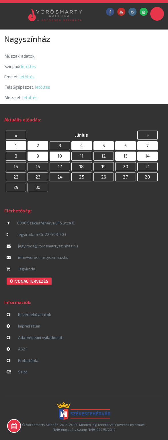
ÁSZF (17, 348)
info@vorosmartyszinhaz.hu (38, 257)
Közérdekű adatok (29, 314)
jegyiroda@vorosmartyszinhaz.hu (42, 245)
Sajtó (17, 371)
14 (147, 155)
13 (126, 155)
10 (60, 155)
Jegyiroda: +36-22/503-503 (36, 234)
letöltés (28, 66)
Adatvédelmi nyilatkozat (34, 337)
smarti (140, 424)
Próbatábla (22, 360)
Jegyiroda (21, 268)
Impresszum (23, 325)
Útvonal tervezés (29, 281)
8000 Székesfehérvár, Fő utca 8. (41, 222)
